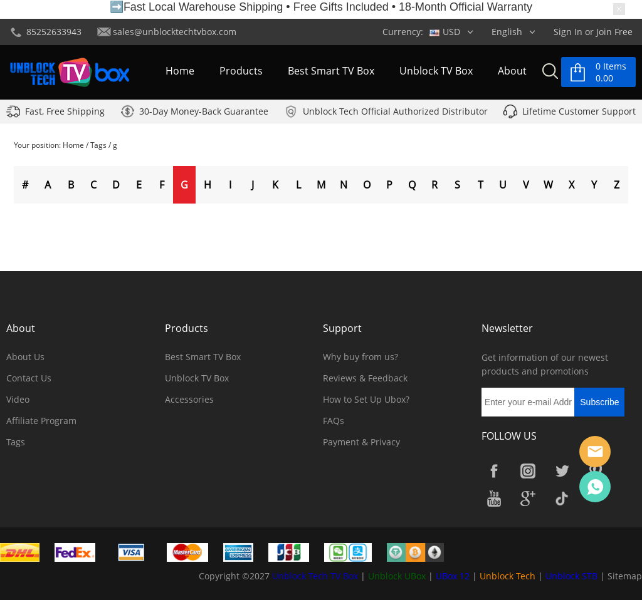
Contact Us (28, 378)
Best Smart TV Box (331, 71)
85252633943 (54, 32)
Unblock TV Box (436, 71)
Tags (98, 145)
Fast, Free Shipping (65, 112)
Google (527, 498)
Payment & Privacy (361, 442)
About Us (25, 357)
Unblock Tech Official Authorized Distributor (395, 112)
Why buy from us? (360, 357)
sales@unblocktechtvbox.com (174, 32)
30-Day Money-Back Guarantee (203, 112)
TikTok (561, 498)
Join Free (614, 32)
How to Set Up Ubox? (366, 399)
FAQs (333, 421)
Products (241, 71)
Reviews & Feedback (365, 378)
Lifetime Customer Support (579, 112)
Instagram (527, 471)
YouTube (494, 498)
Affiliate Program (41, 421)
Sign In (568, 32)
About (512, 71)
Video (17, 399)
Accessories (189, 399)
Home (180, 71)
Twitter (561, 471)
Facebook (494, 471)
